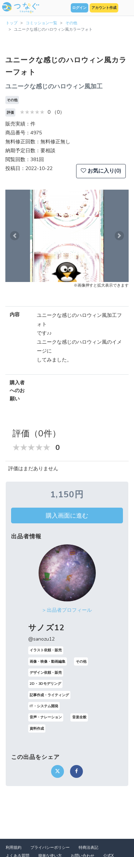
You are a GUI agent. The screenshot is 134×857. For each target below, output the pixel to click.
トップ (12, 23)
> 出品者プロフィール (67, 610)
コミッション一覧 (41, 23)
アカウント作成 (103, 7)
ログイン (79, 7)
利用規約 (13, 847)
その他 (71, 23)
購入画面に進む (67, 515)
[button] (14, 236)
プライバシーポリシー (50, 847)
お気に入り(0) (101, 170)
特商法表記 (88, 847)
